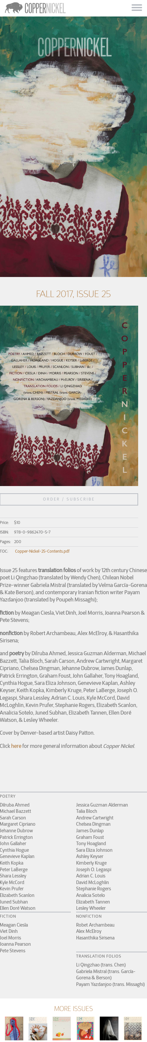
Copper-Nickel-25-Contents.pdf (42, 551)
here (16, 746)
